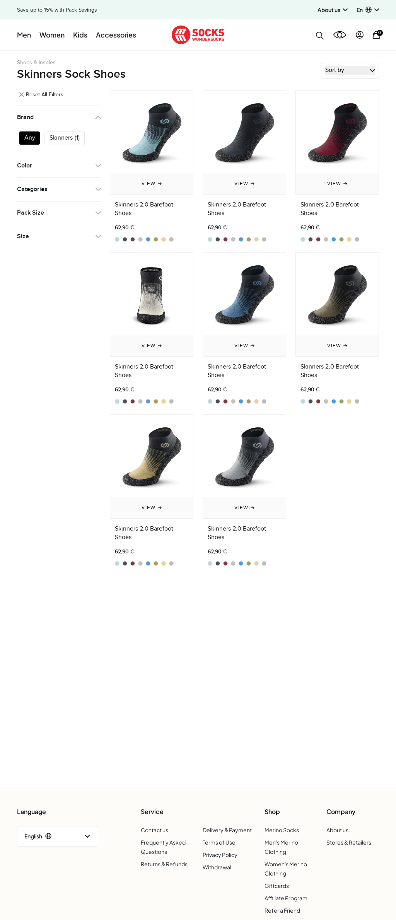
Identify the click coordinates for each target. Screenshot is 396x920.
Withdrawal (217, 867)
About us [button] (332, 9)
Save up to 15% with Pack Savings (57, 10)
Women (52, 35)
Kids (80, 35)
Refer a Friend (282, 910)
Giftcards (277, 885)
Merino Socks (282, 829)
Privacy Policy (220, 854)
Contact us (154, 829)
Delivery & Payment (227, 829)
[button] (368, 9)
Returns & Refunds (164, 863)
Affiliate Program (286, 897)
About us (337, 829)
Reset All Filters (41, 94)
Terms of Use (219, 842)
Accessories (116, 35)
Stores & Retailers (348, 842)
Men (24, 35)
